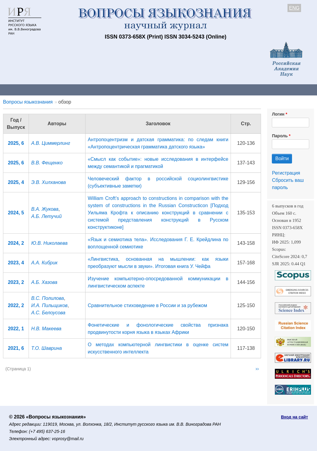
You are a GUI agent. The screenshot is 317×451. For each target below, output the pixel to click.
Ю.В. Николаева (49, 243)
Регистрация (286, 173)
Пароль (279, 135)
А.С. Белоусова (48, 312)
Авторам (85, 89)
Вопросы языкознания (28, 101)
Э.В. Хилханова (48, 182)
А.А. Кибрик (44, 262)
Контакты (52, 89)
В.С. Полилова (47, 298)
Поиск (304, 89)
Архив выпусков (168, 89)
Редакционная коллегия (258, 89)
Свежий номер (122, 89)
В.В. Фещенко (47, 162)
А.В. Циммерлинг (50, 143)
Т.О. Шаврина (46, 348)
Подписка (209, 89)
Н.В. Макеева (46, 328)
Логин (278, 114)
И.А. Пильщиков (49, 305)
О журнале (18, 89)
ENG (294, 8)
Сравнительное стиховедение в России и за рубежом (147, 305)
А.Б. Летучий (46, 216)
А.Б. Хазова (44, 282)
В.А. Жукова (45, 209)
